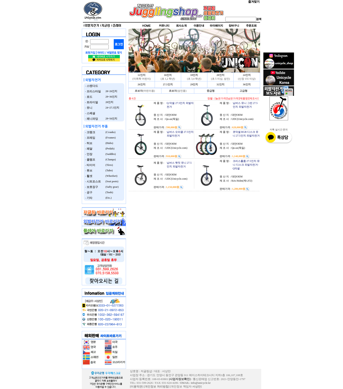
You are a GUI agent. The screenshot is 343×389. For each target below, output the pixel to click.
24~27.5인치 (112, 107)
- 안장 (88, 154)
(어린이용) (145, 90)
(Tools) (109, 192)
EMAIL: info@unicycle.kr (195, 382)
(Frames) (110, 137)
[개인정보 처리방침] (156, 386)
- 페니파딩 (91, 118)
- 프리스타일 (92, 91)
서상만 (196, 386)
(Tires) (109, 164)
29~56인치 (111, 118)
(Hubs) (109, 143)
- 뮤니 (88, 107)
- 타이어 (89, 165)
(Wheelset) (111, 175)
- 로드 (88, 96)
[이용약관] (136, 386)
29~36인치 (111, 96)
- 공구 (88, 192)
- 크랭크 (89, 132)
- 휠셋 (88, 176)
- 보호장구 (91, 187)
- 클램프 (89, 159)
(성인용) (177, 90)
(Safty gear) (112, 186)
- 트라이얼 (91, 102)
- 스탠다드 (91, 86)
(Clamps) (110, 159)
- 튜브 (88, 170)
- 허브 (88, 143)
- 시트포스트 (92, 181)
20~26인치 (111, 91)
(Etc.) (108, 197)
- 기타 (88, 198)
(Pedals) (109, 148)
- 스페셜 (89, 113)
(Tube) (109, 170)
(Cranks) (110, 132)
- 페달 (88, 148)
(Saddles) (110, 154)
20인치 (109, 102)
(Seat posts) (111, 181)
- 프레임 (89, 137)
